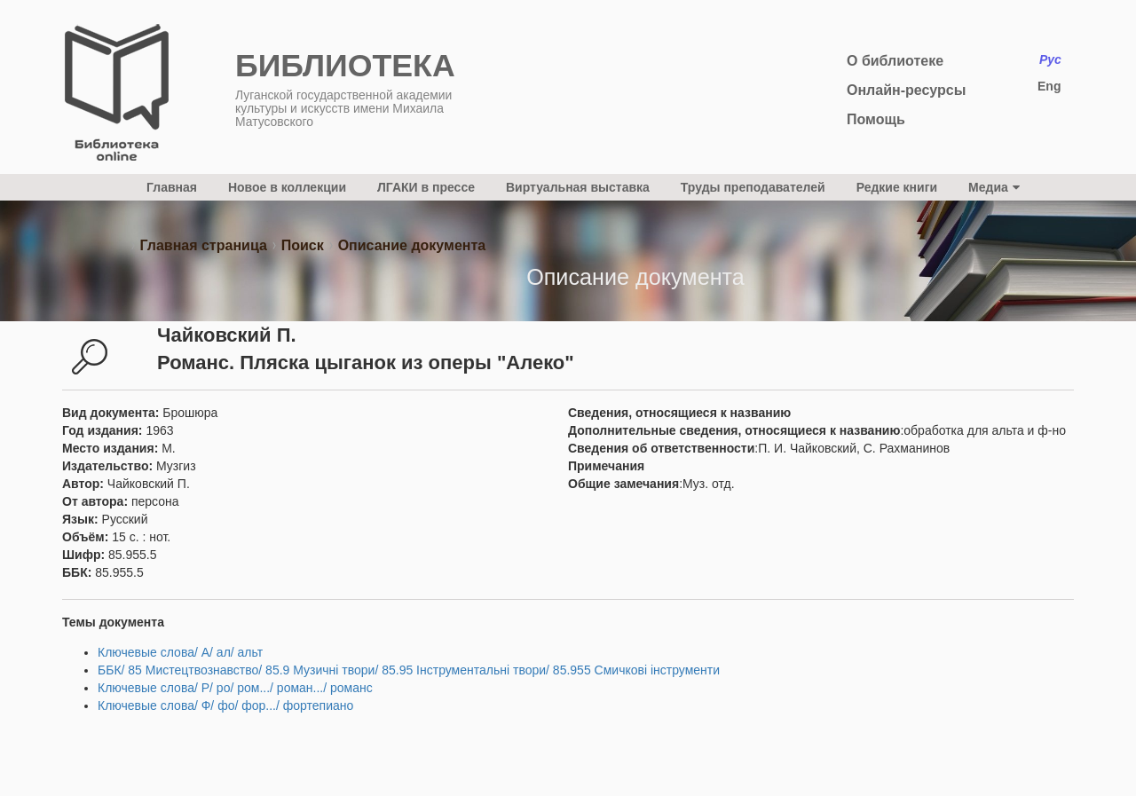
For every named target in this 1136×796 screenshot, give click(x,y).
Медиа (994, 187)
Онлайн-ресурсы (906, 90)
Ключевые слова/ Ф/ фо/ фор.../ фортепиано (225, 705)
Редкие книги (896, 187)
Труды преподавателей (753, 187)
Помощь (876, 119)
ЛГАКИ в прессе (426, 187)
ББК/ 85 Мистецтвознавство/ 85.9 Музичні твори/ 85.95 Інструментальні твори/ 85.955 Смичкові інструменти (409, 670)
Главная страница (202, 245)
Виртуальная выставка (578, 187)
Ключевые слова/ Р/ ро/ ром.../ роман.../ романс (235, 688)
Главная (171, 187)
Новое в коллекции (287, 187)
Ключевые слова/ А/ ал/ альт (180, 652)
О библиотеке (895, 60)
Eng (1049, 86)
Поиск (302, 245)
